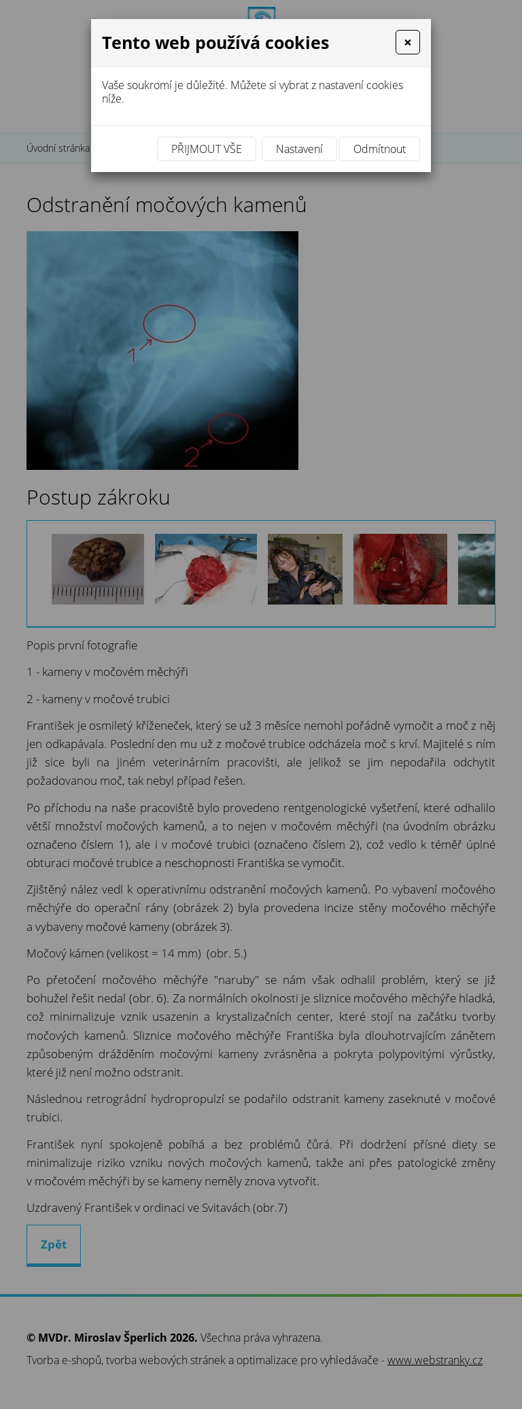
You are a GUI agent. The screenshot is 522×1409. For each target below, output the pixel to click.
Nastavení (299, 148)
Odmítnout (379, 148)
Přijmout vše (206, 148)
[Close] (408, 42)
